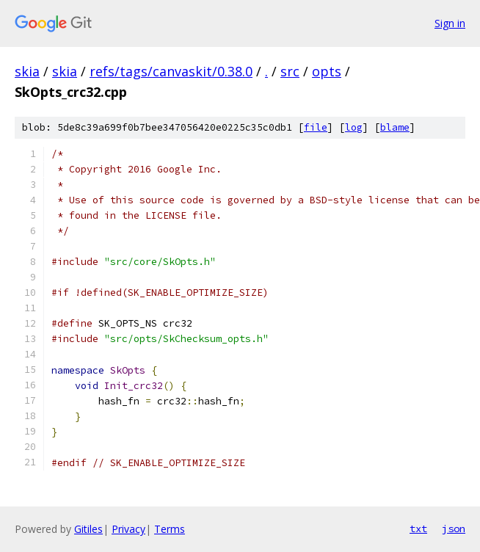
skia (27, 71)
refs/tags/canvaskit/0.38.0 (171, 71)
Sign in (449, 23)
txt (418, 528)
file (315, 127)
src (289, 71)
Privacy (128, 529)
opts (326, 71)
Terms (169, 529)
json (453, 528)
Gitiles (88, 529)
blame (395, 127)
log (354, 127)
